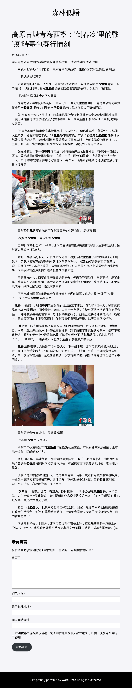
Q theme (95, 680)
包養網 (102, 84)
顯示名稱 (18, 593)
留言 (16, 557)
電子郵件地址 (21, 606)
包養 (82, 69)
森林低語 (66, 12)
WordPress (69, 680)
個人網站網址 (20, 620)
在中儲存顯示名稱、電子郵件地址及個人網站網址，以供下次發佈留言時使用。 (66, 635)
